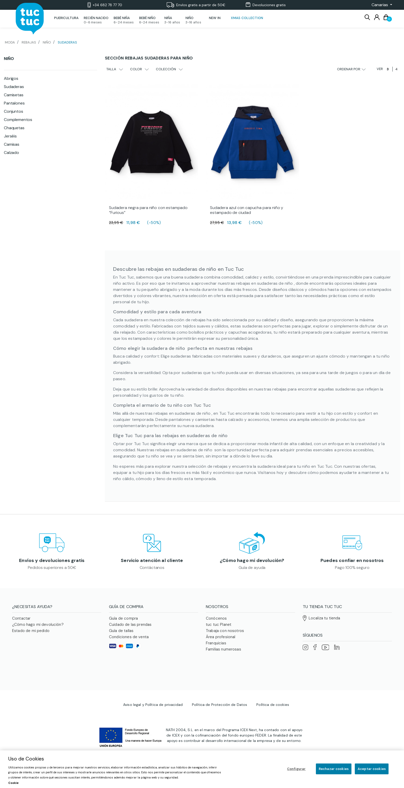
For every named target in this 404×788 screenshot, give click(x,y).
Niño (9, 58)
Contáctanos (152, 569)
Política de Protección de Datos (219, 690)
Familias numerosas (223, 653)
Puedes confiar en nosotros (352, 562)
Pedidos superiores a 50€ (52, 569)
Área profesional (220, 640)
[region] (202, 769)
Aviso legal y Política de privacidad (153, 690)
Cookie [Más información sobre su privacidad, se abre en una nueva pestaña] (13, 783)
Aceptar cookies (372, 769)
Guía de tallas (121, 634)
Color (139, 69)
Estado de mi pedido (30, 634)
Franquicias (216, 647)
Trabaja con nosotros (225, 634)
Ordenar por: (351, 69)
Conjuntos (13, 111)
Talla (114, 69)
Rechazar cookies (334, 769)
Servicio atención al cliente (152, 562)
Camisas (11, 144)
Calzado (11, 152)
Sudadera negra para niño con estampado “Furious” (148, 210)
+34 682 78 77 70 (105, 4)
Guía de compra (123, 622)
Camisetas (13, 95)
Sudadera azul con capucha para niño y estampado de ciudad (246, 210)
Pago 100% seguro (352, 569)
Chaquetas (14, 128)
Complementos (18, 119)
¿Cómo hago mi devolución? (252, 562)
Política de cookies (272, 690)
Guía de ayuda (252, 569)
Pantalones (14, 103)
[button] (380, 5)
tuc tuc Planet (218, 628)
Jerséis (10, 136)
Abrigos (11, 78)
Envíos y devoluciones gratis (52, 562)
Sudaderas (14, 86)
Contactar (21, 622)
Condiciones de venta (129, 640)
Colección (169, 69)
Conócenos (216, 622)
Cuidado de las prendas (130, 628)
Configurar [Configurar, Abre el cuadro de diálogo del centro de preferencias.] (296, 769)
